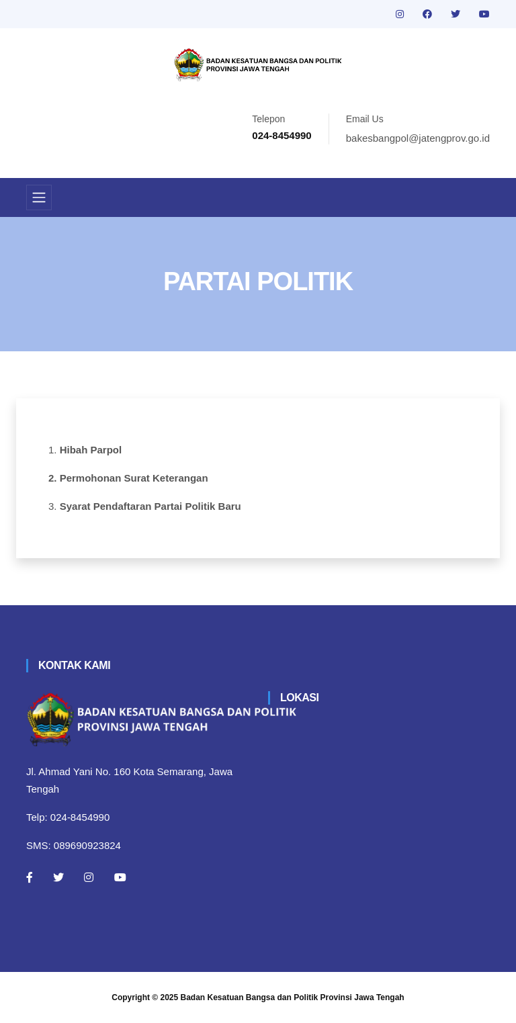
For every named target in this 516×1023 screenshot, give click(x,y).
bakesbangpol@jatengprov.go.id (418, 138)
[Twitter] (58, 877)
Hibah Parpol (91, 449)
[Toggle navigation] (39, 197)
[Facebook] (29, 877)
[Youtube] (120, 877)
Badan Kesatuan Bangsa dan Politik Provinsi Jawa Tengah (292, 997)
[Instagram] (88, 877)
